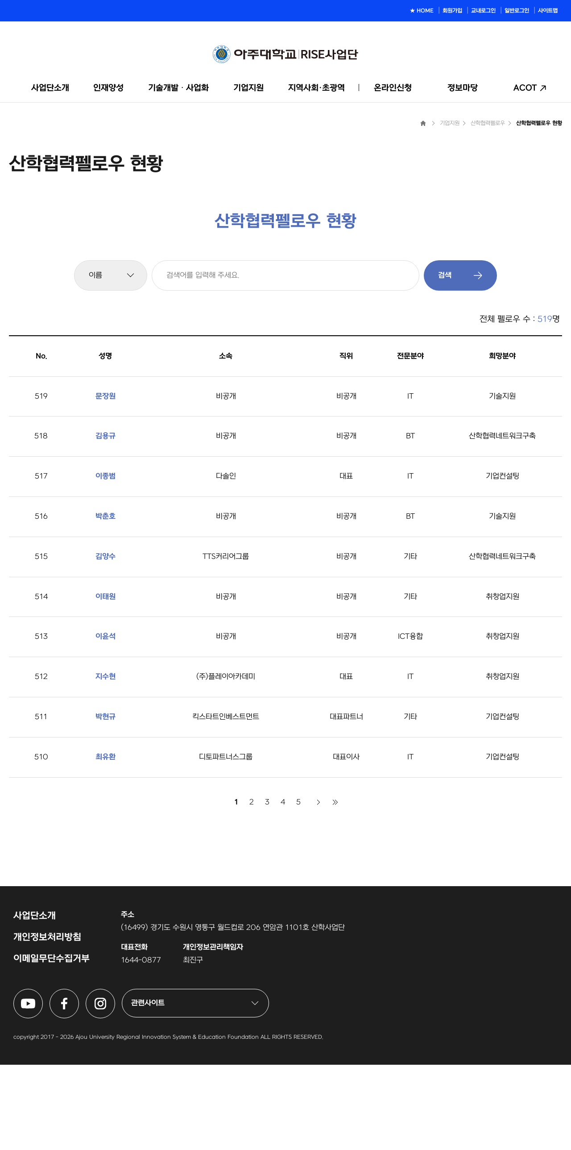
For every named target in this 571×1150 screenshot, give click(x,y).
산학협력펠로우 (488, 208)
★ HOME (422, 11)
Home (423, 208)
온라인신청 (393, 88)
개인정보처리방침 (47, 1022)
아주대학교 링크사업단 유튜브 (42, 1079)
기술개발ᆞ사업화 (178, 88)
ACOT (525, 88)
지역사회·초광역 (316, 88)
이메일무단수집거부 (51, 1044)
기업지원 (248, 88)
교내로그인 (483, 11)
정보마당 (462, 88)
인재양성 (108, 88)
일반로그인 (517, 11)
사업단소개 (50, 88)
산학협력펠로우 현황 (539, 208)
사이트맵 (548, 11)
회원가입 (452, 11)
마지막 (335, 887)
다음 (318, 887)
